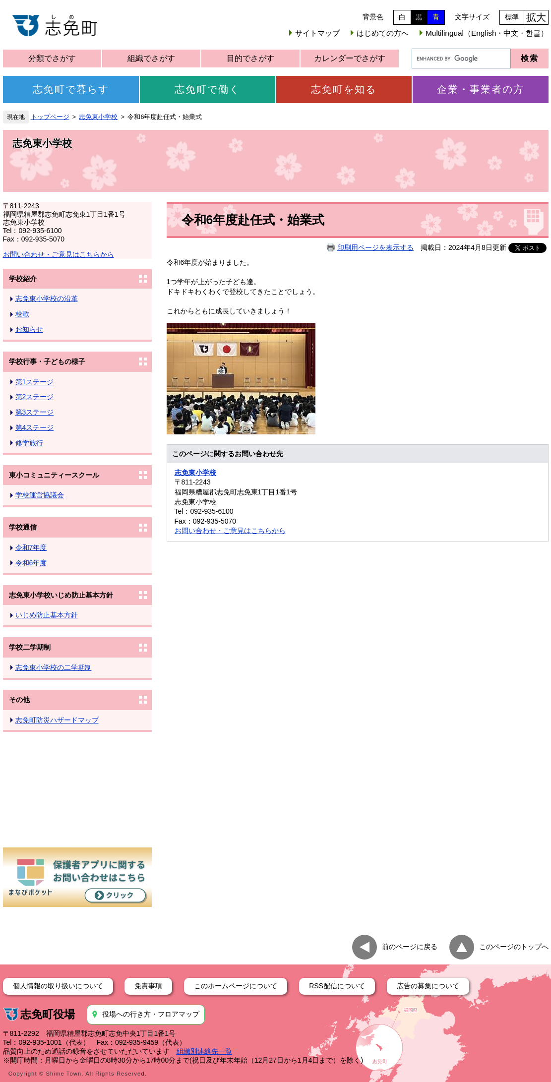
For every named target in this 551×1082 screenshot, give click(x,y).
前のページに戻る (409, 947)
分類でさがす (52, 58)
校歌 (22, 314)
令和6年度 (31, 563)
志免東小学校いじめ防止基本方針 (61, 595)
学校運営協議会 (39, 495)
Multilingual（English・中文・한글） (487, 33)
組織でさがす (151, 58)
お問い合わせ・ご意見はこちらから (58, 254)
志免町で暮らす (71, 89)
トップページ (50, 117)
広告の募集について (428, 986)
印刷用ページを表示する (375, 247)
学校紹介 (23, 279)
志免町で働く (207, 89)
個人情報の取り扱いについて (58, 986)
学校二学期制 (30, 647)
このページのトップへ (514, 947)
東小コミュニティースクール (54, 475)
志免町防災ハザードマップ (57, 720)
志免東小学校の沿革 (46, 298)
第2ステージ (34, 397)
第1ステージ (34, 382)
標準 (512, 17)
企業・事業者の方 (480, 89)
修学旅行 (29, 443)
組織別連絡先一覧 (204, 1051)
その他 (19, 700)
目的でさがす (250, 58)
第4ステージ (34, 427)
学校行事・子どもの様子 (47, 361)
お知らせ (29, 329)
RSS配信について (337, 986)
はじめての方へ (383, 33)
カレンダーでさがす (349, 58)
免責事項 (148, 986)
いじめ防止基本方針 (46, 615)
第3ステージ (34, 412)
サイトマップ (317, 33)
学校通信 (23, 527)
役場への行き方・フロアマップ (150, 1014)
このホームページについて (235, 986)
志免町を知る (343, 89)
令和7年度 (31, 547)
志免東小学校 (98, 117)
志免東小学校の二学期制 (53, 667)
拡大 (536, 17)
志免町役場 (47, 1014)
